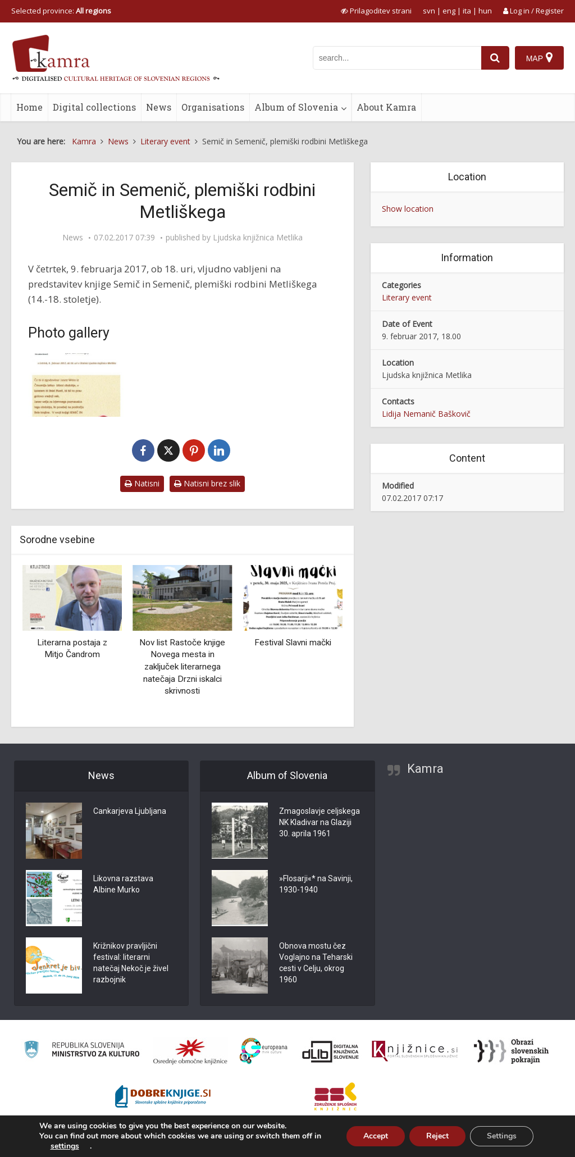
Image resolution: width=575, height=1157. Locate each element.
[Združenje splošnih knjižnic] (335, 1096)
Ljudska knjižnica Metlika (258, 238)
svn (429, 11)
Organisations (212, 107)
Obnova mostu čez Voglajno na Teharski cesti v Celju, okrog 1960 (316, 962)
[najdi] (495, 58)
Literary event (407, 297)
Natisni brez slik (207, 483)
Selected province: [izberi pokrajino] (61, 11)
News (158, 107)
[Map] (539, 58)
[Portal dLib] (331, 1051)
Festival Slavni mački (292, 642)
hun (485, 11)
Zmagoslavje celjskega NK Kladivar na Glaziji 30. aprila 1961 (319, 822)
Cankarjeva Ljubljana (129, 811)
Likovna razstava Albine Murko (123, 884)
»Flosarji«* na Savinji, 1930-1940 (316, 884)
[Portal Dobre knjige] (163, 1096)
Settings (502, 1136)
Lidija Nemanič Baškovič (426, 413)
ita (467, 11)
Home (29, 107)
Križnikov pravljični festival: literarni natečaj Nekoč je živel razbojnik (130, 962)
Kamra (425, 769)
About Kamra (386, 107)
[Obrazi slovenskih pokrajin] (511, 1051)
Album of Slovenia (296, 107)
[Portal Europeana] (264, 1051)
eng (448, 11)
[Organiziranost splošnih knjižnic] (190, 1051)
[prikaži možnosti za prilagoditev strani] (376, 11)
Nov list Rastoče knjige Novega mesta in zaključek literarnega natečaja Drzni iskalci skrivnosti (182, 666)
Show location (407, 208)
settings (65, 1146)
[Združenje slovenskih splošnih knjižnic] (414, 1051)
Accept (375, 1136)
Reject (437, 1136)
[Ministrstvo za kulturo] (82, 1051)
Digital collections (94, 107)
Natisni (142, 483)
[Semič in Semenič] (76, 385)
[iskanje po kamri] (397, 58)
